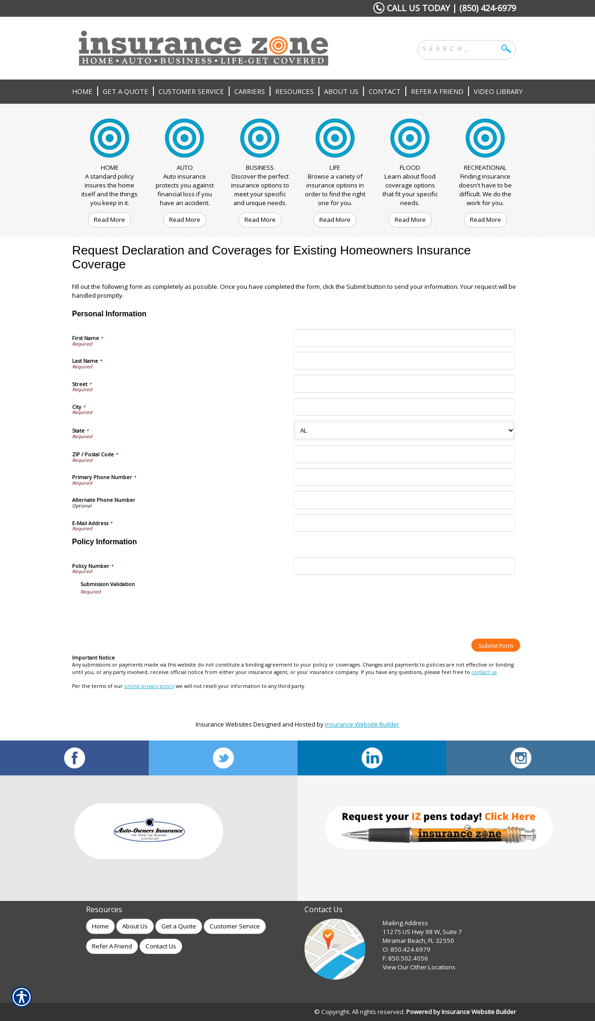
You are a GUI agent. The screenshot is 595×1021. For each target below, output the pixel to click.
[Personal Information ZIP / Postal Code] (404, 454)
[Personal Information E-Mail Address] (404, 523)
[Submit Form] (496, 645)
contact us (483, 672)
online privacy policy (149, 686)
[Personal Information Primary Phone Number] (404, 477)
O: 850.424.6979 (406, 949)
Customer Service (235, 926)
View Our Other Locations (419, 967)
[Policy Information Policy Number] (404, 566)
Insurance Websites (224, 724)
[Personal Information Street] (404, 383)
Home (100, 926)
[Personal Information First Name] (404, 338)
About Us (135, 926)
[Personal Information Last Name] (404, 361)
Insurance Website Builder (362, 724)
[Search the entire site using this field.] (459, 47)
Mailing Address (405, 923)
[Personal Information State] (404, 430)
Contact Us (160, 946)
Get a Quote (178, 926)
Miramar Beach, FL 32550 (418, 940)
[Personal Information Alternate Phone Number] (404, 500)
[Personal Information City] (404, 407)
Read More (109, 219)
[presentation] (151, 613)
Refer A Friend (112, 946)
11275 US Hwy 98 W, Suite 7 (422, 932)
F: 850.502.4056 (405, 958)
